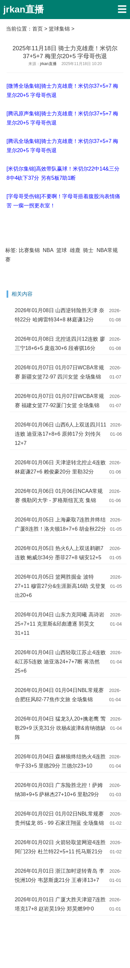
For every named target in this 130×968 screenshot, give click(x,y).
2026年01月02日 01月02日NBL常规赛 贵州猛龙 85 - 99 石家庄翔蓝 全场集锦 (59, 818)
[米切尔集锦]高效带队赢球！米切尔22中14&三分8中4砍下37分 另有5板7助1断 (63, 173)
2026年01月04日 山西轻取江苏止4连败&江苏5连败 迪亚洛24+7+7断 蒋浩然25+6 (60, 662)
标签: (11, 250)
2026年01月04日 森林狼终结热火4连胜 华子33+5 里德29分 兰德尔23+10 (60, 761)
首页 (37, 29)
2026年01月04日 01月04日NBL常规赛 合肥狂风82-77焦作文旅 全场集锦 (59, 694)
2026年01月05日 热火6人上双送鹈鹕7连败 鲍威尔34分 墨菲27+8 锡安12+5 (59, 552)
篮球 (61, 250)
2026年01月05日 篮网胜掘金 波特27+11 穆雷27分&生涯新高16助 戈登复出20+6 (60, 586)
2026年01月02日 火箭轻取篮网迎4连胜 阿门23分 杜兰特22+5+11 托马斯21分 (60, 847)
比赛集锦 (29, 250)
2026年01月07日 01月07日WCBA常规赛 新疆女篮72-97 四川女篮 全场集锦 (59, 372)
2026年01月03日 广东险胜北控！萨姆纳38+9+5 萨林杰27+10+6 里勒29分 (59, 789)
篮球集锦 (59, 29)
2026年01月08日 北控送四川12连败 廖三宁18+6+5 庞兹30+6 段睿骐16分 (60, 343)
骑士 (88, 250)
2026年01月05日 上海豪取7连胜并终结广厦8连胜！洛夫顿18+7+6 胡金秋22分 (60, 524)
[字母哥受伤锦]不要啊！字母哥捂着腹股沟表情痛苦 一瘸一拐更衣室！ (63, 201)
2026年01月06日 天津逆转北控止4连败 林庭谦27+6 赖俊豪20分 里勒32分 (60, 467)
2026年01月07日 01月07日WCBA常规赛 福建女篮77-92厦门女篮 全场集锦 (59, 400)
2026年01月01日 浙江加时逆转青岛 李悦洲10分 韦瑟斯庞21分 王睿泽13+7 (59, 875)
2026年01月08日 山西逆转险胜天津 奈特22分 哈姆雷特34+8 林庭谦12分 (59, 315)
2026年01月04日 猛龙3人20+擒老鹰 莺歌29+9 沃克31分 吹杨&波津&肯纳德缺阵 (60, 728)
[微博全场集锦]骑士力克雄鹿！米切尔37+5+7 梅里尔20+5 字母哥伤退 (62, 90)
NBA (48, 250)
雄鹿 (75, 250)
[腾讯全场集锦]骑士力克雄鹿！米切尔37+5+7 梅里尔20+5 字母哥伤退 (62, 145)
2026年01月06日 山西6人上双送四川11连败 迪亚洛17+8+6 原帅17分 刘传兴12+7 (60, 434)
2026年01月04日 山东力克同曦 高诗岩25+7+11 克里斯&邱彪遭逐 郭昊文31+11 (59, 624)
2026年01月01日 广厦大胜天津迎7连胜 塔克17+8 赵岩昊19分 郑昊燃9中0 (60, 904)
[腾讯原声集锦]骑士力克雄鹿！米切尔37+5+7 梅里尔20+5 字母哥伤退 (62, 118)
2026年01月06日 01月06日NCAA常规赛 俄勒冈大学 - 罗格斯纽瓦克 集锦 (59, 495)
